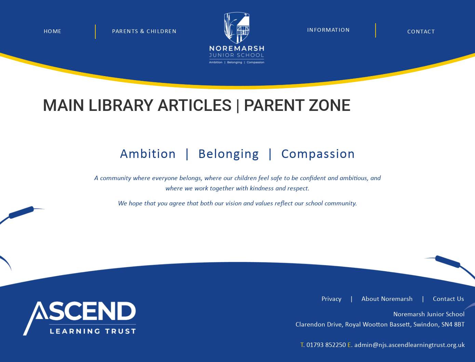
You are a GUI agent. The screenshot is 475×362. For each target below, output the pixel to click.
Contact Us (448, 299)
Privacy (331, 299)
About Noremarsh (387, 299)
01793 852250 (326, 345)
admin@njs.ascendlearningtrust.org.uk (409, 345)
